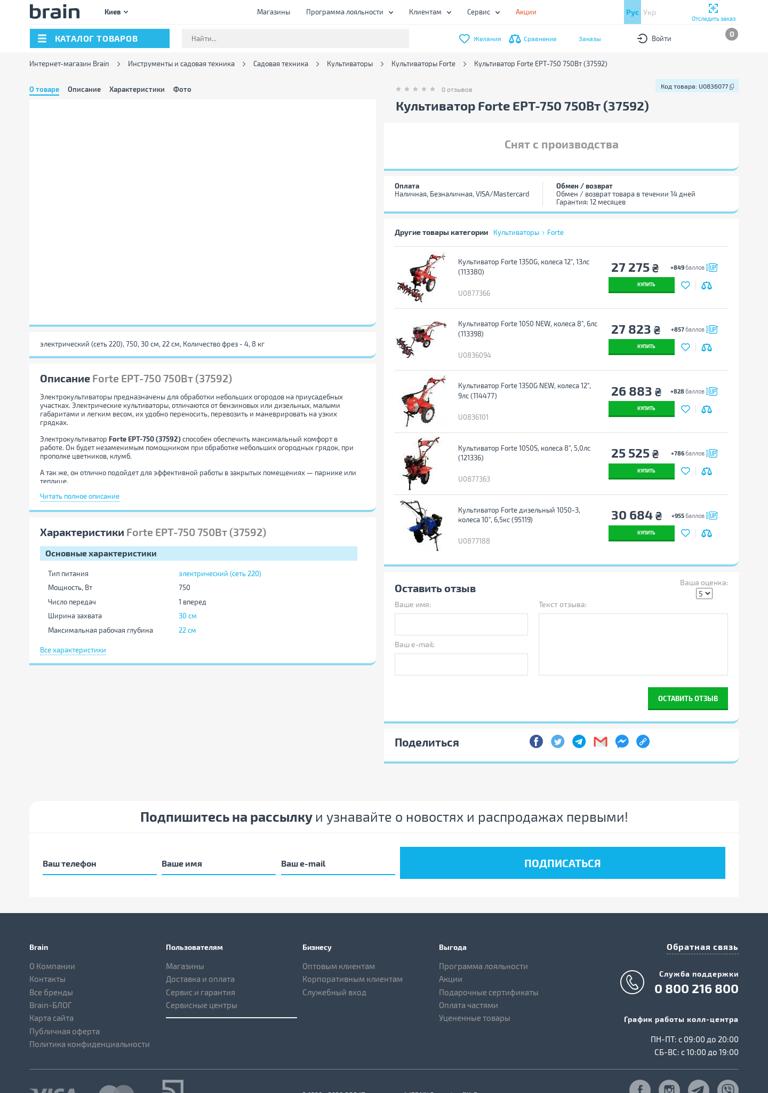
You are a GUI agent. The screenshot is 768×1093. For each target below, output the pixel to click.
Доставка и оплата (200, 950)
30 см (188, 615)
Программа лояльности (344, 11)
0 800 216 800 (696, 957)
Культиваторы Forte (423, 63)
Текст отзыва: (563, 579)
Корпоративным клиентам (352, 950)
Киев (113, 11)
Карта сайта (51, 989)
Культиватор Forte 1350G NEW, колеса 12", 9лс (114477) (523, 381)
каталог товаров (96, 38)
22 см (187, 630)
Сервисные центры (201, 975)
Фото (182, 89)
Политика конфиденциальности (89, 1015)
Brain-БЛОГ (50, 975)
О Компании (52, 936)
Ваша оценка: (704, 557)
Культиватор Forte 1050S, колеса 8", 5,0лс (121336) (523, 438)
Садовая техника (280, 63)
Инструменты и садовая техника (181, 63)
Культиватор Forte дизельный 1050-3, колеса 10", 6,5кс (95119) (518, 495)
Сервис (478, 11)
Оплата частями (468, 975)
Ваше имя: (413, 579)
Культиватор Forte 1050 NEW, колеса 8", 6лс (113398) (526, 323)
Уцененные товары (474, 989)
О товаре (44, 89)
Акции (450, 950)
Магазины (273, 11)
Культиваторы (350, 63)
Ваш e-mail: (415, 619)
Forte (555, 232)
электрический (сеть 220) (220, 573)
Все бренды (51, 963)
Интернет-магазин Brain (69, 63)
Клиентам (425, 11)
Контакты (47, 950)
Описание (84, 89)
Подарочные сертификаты (489, 963)
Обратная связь (707, 916)
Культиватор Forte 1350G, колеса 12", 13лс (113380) (522, 266)
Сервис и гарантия (200, 963)
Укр (649, 12)
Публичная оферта (64, 1001)
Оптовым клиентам (338, 936)
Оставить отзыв (688, 674)
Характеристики (137, 89)
